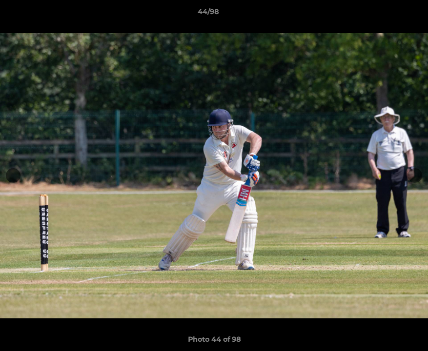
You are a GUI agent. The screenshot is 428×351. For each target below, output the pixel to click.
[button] (387, 14)
